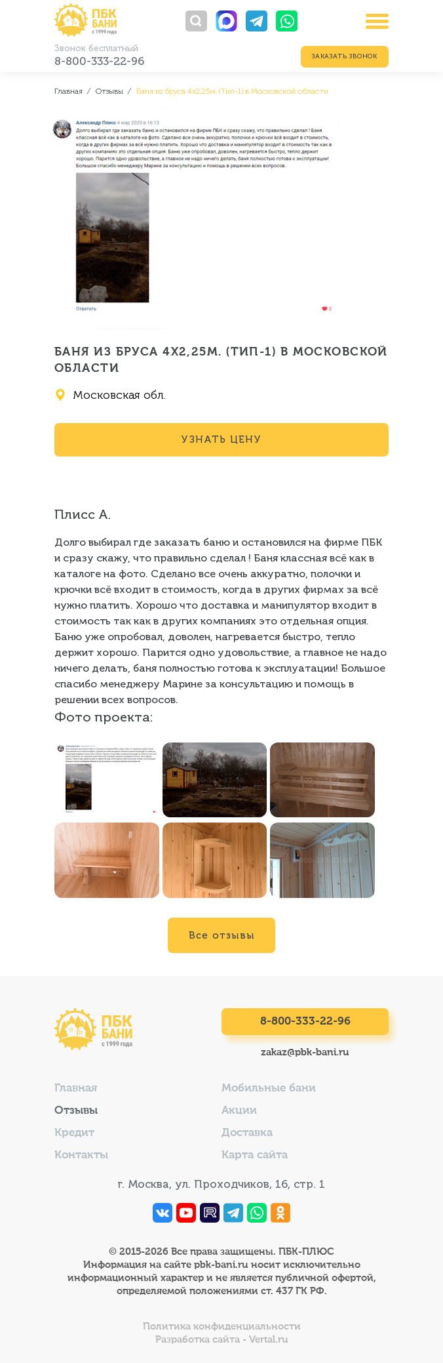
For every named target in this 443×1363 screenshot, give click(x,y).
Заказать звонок (344, 56)
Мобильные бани (269, 1088)
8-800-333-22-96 (99, 61)
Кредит (74, 1133)
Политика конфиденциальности (222, 1327)
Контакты (81, 1155)
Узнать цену (221, 439)
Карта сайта (255, 1155)
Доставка (247, 1133)
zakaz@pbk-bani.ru (305, 1052)
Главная (75, 1088)
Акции (239, 1110)
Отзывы (76, 1110)
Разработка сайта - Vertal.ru (221, 1340)
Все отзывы (221, 935)
